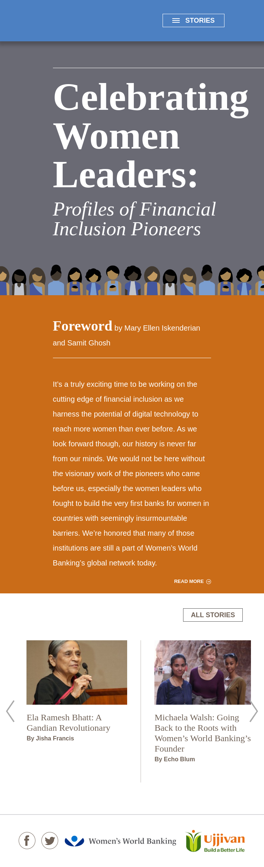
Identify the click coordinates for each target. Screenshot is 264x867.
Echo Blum (179, 759)
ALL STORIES (213, 615)
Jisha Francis (55, 738)
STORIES (193, 20)
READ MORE (189, 581)
